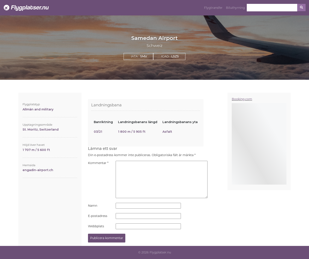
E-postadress (97, 216)
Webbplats (96, 226)
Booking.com (242, 99)
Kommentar (98, 163)
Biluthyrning (235, 8)
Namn (92, 206)
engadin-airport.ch (38, 170)
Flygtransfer (213, 8)
